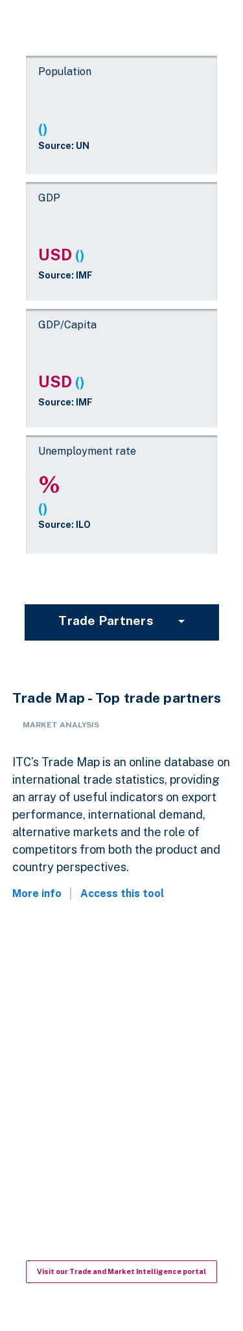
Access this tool (122, 893)
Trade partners (106, 620)
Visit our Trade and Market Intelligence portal (121, 1271)
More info (37, 893)
